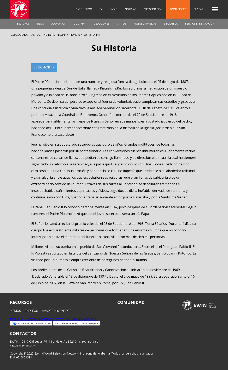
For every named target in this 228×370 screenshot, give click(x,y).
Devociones (101, 23)
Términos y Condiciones (81, 319)
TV (101, 9)
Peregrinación (153, 9)
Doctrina (80, 23)
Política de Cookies (52, 319)
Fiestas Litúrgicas (144, 23)
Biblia (40, 23)
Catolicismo (84, 9)
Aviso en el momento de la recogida (76, 323)
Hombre (75, 35)
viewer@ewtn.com (22, 345)
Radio (114, 9)
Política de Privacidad (24, 319)
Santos (121, 23)
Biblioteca (171, 23)
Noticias (130, 9)
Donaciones (178, 9)
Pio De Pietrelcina (54, 35)
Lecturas (23, 23)
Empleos (31, 310)
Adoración (58, 23)
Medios (15, 310)
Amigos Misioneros (56, 310)
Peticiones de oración (199, 23)
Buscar (198, 9)
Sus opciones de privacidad (31, 323)
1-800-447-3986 (88, 341)
